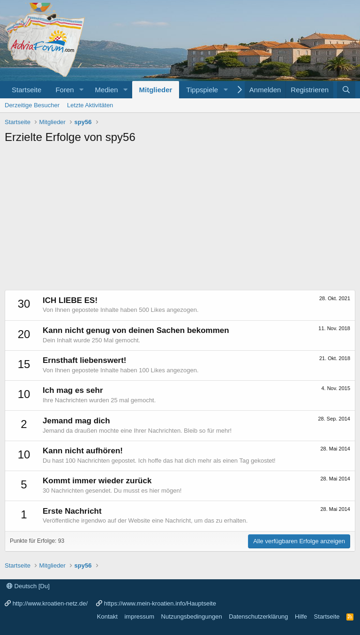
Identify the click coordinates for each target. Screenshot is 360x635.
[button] (81, 89)
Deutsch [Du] (28, 586)
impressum (139, 616)
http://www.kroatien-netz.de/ (50, 603)
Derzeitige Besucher (32, 105)
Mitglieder (155, 90)
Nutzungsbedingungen (191, 616)
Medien (106, 90)
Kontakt (107, 616)
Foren (64, 90)
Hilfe (301, 616)
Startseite (26, 90)
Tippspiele (202, 90)
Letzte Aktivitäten (90, 105)
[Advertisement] (180, 219)
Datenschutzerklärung (258, 616)
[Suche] (346, 89)
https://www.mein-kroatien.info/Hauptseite (160, 603)
